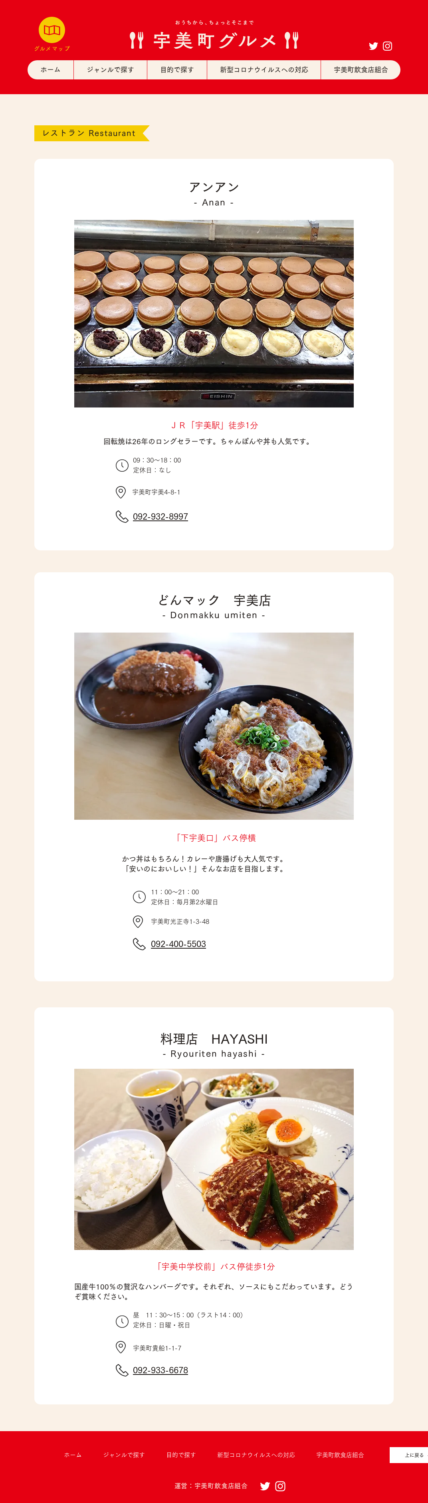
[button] (110, 69)
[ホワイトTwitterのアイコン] (373, 46)
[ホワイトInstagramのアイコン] (387, 46)
